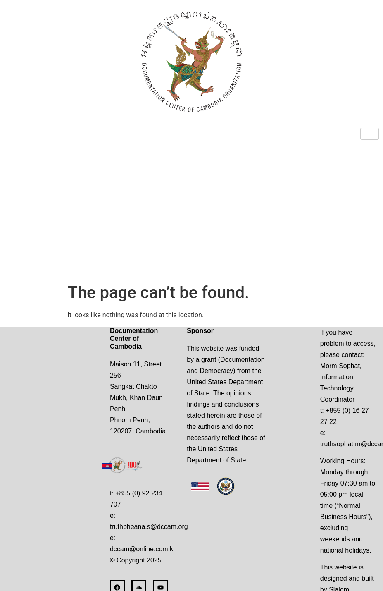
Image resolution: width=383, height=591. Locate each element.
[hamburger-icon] (369, 134)
